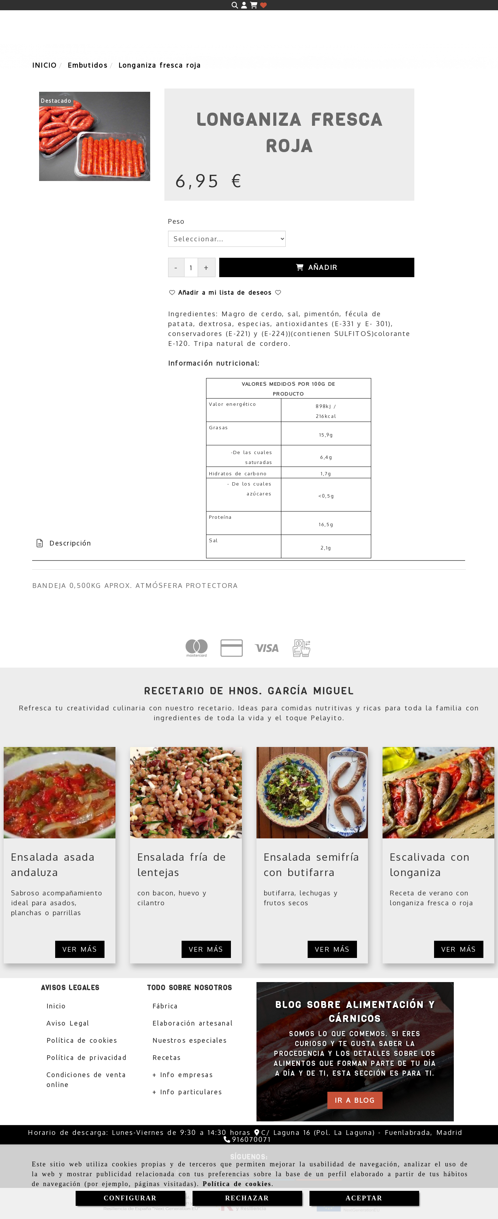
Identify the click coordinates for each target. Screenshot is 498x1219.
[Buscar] (235, 5)
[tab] (248, 543)
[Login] (263, 5)
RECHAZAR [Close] (247, 1198)
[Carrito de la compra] (253, 5)
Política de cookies (237, 1184)
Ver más (79, 949)
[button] (244, 5)
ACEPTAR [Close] (364, 1198)
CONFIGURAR (130, 1198)
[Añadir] (316, 267)
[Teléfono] (247, 1139)
